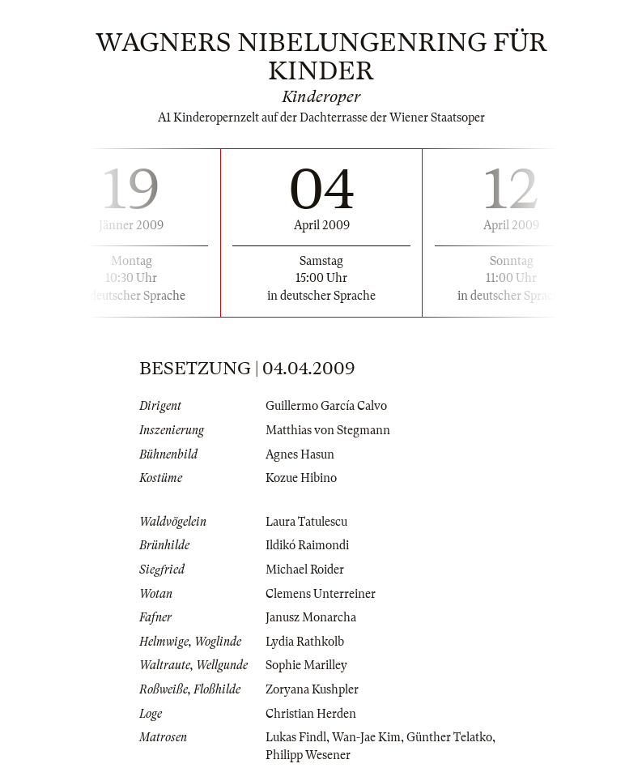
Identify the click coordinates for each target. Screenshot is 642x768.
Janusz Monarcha (311, 617)
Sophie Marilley (306, 665)
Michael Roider (305, 569)
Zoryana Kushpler (312, 689)
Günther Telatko (449, 737)
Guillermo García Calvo (326, 405)
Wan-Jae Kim (366, 737)
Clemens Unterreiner (321, 593)
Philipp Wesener (308, 755)
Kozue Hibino (301, 477)
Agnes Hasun (300, 454)
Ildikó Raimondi (307, 545)
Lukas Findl (296, 737)
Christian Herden (311, 713)
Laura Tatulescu (306, 521)
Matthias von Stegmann (328, 430)
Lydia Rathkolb (305, 641)
